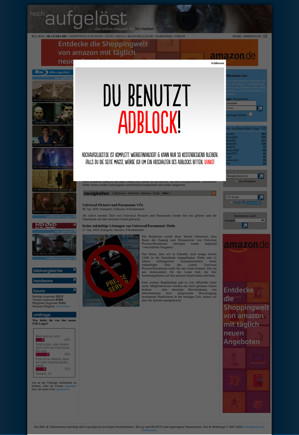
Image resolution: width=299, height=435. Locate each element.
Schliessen (217, 63)
